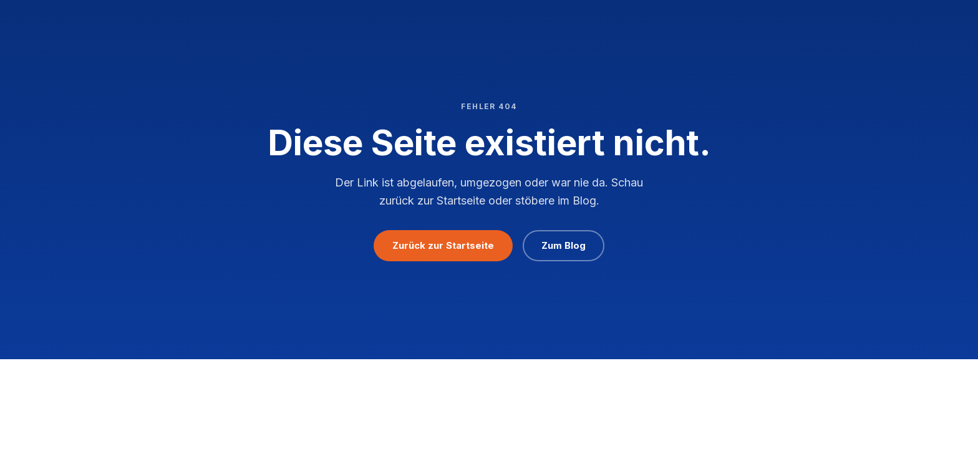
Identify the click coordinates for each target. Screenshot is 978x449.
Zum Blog (563, 245)
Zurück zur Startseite (443, 245)
